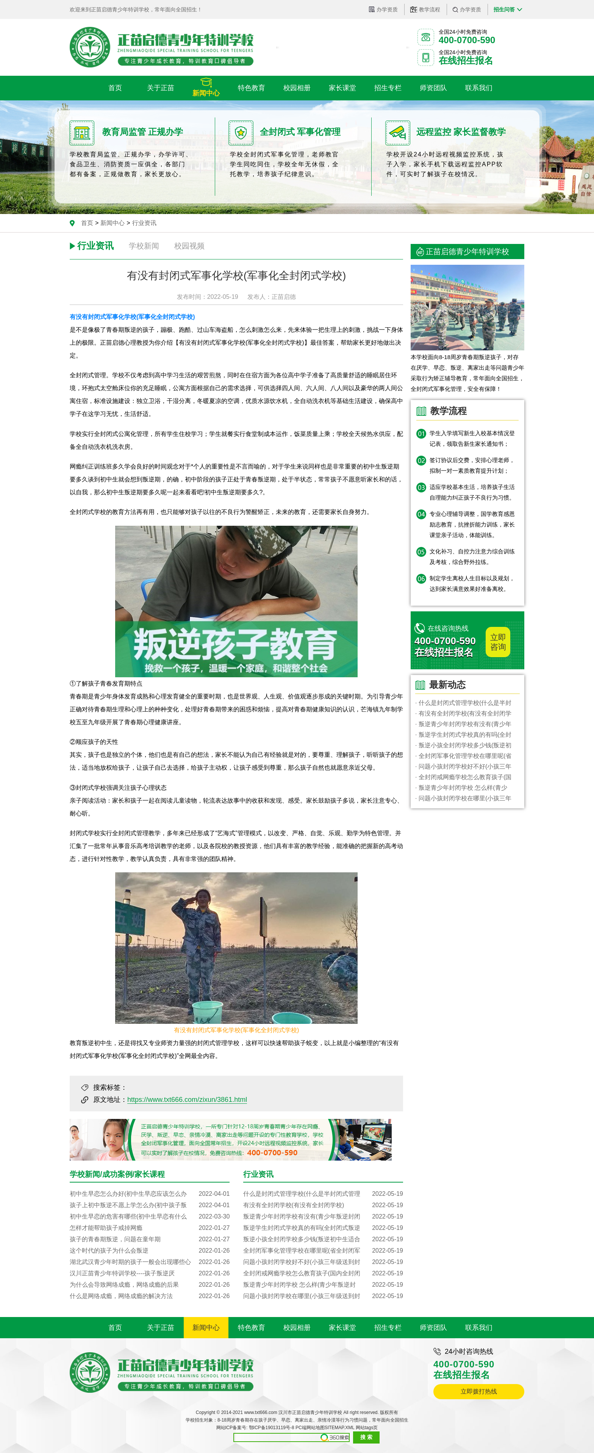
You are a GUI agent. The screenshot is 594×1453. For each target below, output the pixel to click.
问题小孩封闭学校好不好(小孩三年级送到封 (323, 1262)
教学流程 (429, 9)
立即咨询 (498, 642)
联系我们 (478, 1327)
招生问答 (504, 9)
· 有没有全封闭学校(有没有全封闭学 (463, 713)
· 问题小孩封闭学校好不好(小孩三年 (463, 766)
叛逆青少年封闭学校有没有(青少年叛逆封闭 (323, 1216)
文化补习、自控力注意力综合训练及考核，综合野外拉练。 (472, 556)
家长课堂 (342, 1327)
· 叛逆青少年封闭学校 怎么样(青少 (461, 787)
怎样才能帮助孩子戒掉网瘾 (150, 1228)
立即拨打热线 (479, 1391)
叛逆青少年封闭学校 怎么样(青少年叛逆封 (323, 1285)
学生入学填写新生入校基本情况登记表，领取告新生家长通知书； (472, 438)
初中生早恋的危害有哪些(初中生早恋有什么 (150, 1216)
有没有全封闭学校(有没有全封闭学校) (323, 1205)
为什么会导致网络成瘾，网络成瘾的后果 (150, 1285)
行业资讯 (144, 223)
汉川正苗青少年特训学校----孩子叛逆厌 (150, 1273)
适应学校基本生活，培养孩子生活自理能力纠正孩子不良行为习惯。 (472, 492)
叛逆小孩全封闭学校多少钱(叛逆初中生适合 (323, 1239)
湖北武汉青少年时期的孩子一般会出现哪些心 (150, 1262)
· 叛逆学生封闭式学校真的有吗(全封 (463, 734)
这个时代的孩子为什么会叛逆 (150, 1250)
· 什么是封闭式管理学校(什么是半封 (463, 703)
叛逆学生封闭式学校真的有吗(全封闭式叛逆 (323, 1228)
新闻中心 (112, 223)
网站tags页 (367, 1427)
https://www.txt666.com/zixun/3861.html (187, 1099)
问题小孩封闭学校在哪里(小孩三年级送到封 (323, 1296)
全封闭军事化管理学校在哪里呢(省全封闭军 (323, 1250)
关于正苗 (160, 1327)
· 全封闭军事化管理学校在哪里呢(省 (463, 756)
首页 (87, 223)
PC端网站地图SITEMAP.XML (324, 1427)
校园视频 (189, 246)
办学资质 (387, 9)
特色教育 (251, 1327)
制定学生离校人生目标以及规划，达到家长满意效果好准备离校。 (472, 583)
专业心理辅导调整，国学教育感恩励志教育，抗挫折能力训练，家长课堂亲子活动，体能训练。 (472, 524)
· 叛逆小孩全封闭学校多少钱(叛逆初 (463, 745)
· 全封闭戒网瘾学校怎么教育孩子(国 (463, 777)
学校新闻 (144, 246)
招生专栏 (388, 1327)
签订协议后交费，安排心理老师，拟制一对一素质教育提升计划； (472, 465)
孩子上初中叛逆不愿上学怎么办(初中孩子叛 (150, 1205)
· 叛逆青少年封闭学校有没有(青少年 (463, 724)
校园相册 (297, 1327)
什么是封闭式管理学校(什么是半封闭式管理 (323, 1194)
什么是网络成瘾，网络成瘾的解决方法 (150, 1296)
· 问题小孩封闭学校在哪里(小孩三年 (463, 798)
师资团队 (433, 1327)
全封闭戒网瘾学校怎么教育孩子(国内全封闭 (323, 1273)
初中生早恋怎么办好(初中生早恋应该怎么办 (150, 1194)
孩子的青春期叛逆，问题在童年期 (150, 1239)
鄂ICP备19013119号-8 (271, 1427)
